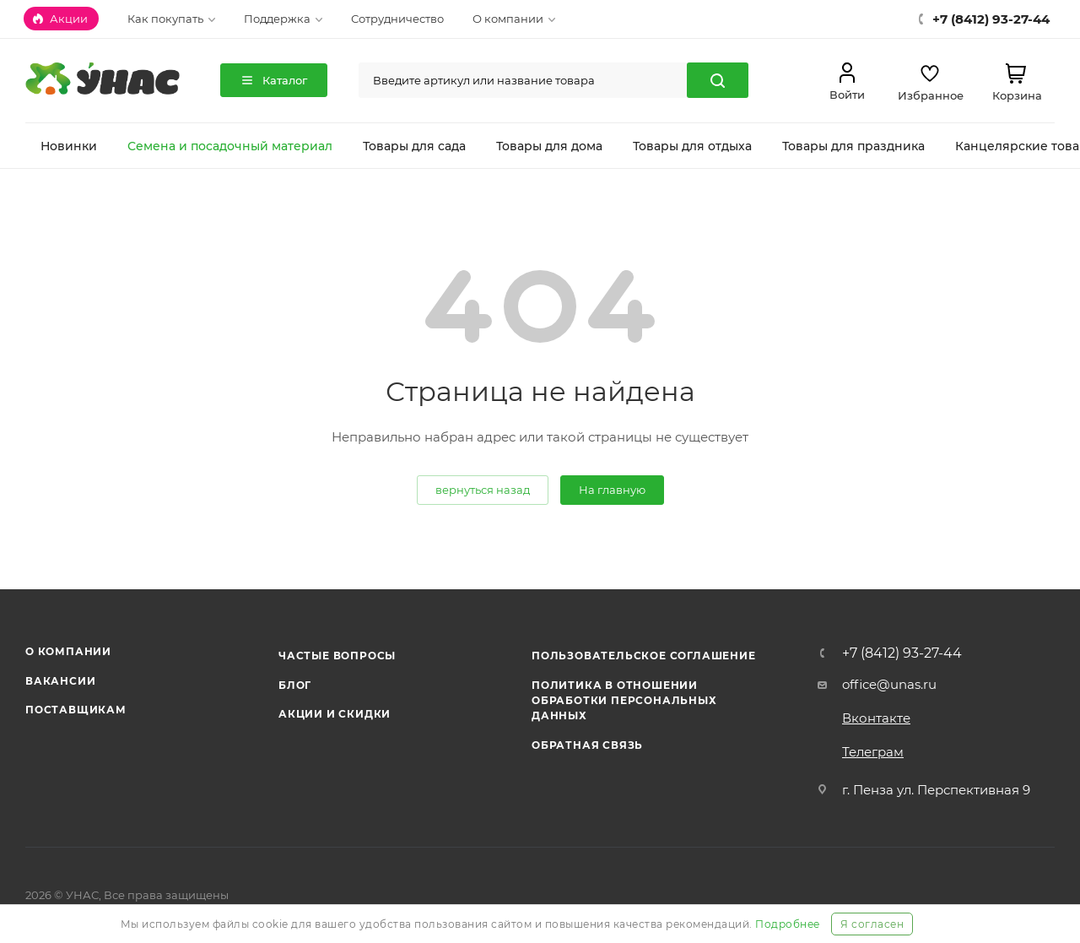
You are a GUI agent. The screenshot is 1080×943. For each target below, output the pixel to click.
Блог (294, 685)
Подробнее (787, 924)
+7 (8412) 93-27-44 (902, 653)
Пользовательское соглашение (644, 655)
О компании (68, 651)
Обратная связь (587, 745)
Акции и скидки (334, 713)
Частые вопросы (337, 655)
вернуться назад (482, 489)
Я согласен (872, 924)
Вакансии (60, 681)
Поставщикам (76, 709)
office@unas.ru (889, 684)
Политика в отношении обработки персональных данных (624, 701)
